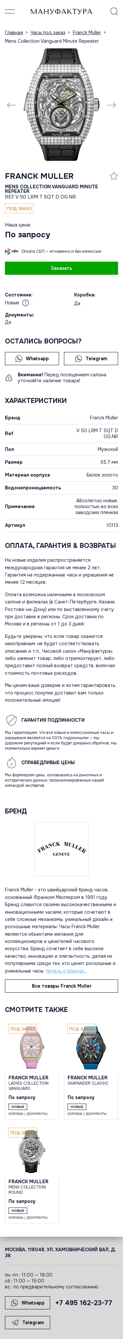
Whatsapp (32, 359)
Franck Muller (39, 176)
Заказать (61, 268)
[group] (61, 104)
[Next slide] (111, 104)
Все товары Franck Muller (62, 986)
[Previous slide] (11, 104)
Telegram (91, 359)
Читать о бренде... (66, 971)
